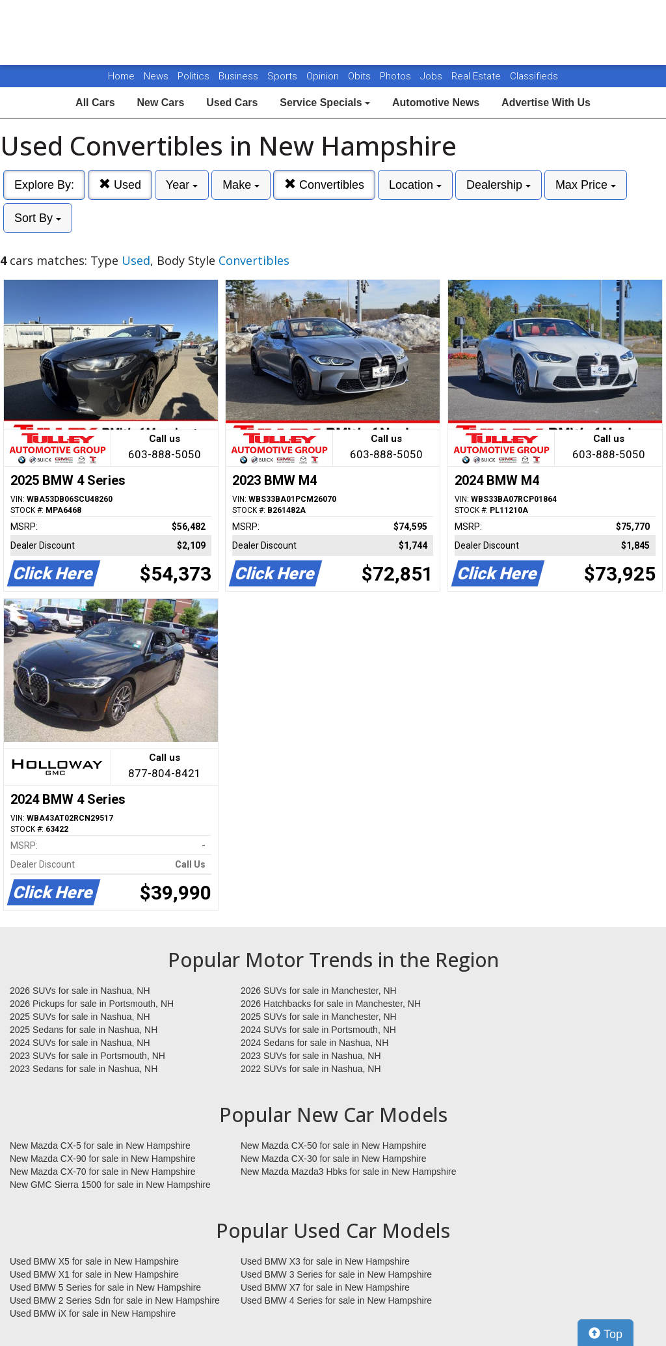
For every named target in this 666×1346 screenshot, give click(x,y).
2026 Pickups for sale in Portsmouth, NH (92, 1003)
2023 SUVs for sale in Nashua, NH (311, 1056)
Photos (397, 76)
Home (121, 76)
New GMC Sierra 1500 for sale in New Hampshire (110, 1184)
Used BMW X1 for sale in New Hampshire (94, 1274)
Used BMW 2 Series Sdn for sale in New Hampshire (115, 1300)
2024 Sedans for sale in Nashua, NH (314, 1042)
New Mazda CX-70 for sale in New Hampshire (103, 1171)
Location (415, 184)
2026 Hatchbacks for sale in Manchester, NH (331, 1003)
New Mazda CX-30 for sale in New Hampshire (334, 1158)
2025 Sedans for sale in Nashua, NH (83, 1029)
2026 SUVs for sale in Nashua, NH (80, 990)
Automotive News (435, 102)
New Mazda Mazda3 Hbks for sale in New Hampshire (348, 1171)
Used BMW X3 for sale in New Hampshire (325, 1261)
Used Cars (232, 102)
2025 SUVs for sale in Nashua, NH (80, 1016)
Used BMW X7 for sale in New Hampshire (325, 1287)
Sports (283, 76)
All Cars (94, 102)
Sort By (37, 218)
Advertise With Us (546, 102)
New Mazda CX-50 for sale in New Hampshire (334, 1145)
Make (241, 184)
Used (120, 184)
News (156, 76)
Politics (193, 76)
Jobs (432, 76)
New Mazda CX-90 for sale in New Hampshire (103, 1158)
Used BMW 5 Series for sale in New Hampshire (105, 1287)
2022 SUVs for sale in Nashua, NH (311, 1069)
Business (240, 76)
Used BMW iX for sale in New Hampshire (93, 1313)
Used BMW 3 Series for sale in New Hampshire (336, 1274)
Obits (360, 76)
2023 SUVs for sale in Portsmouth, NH (87, 1056)
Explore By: (44, 184)
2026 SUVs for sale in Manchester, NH (319, 990)
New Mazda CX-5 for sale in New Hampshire (100, 1145)
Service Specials (325, 102)
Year (182, 184)
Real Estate (477, 76)
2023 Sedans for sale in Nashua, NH (83, 1069)
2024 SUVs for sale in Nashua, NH (80, 1042)
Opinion (323, 76)
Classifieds (534, 76)
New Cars (160, 102)
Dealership (498, 184)
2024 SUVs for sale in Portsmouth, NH (318, 1029)
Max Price (585, 184)
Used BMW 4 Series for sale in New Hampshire (336, 1300)
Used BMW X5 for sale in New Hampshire (94, 1261)
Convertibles (324, 184)
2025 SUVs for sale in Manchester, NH (319, 1016)
